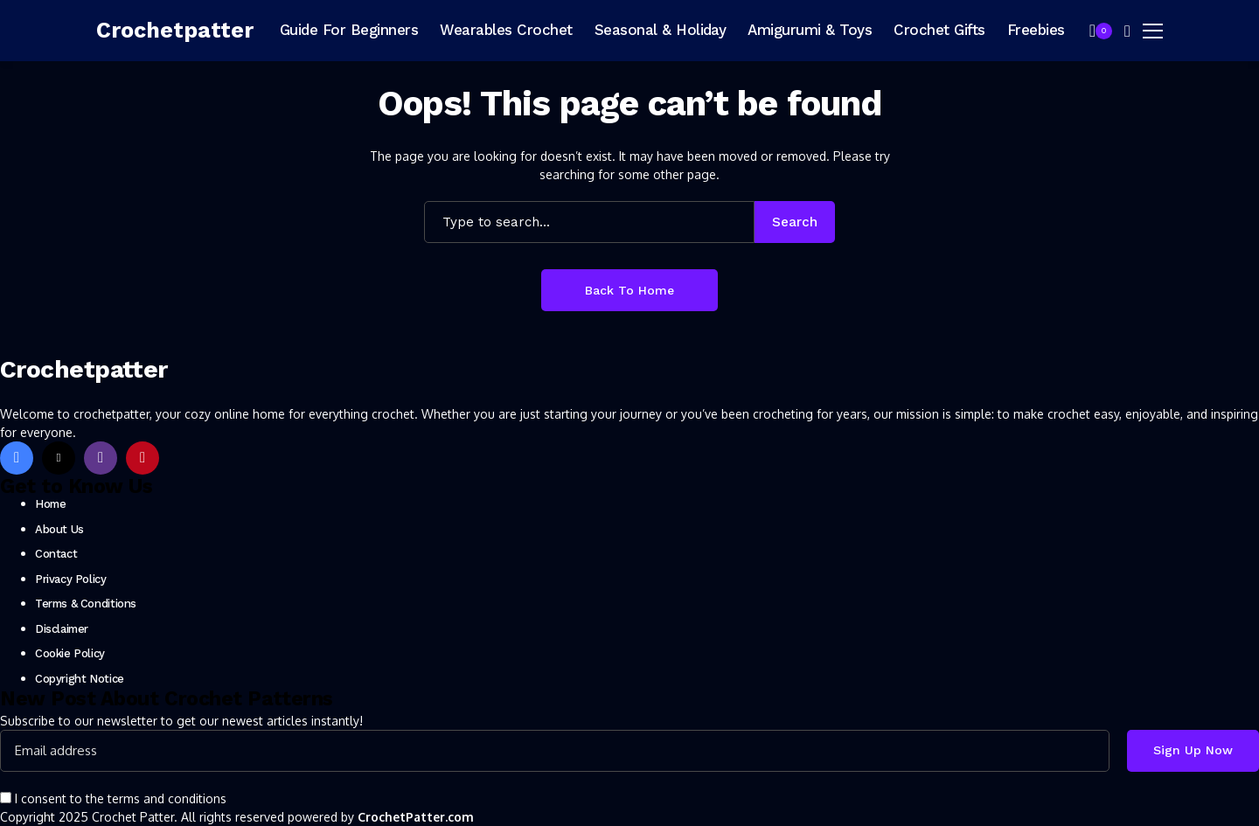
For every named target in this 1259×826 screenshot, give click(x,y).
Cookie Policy (70, 653)
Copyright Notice (79, 678)
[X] (58, 458)
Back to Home (629, 290)
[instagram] (100, 458)
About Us (59, 529)
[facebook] (16, 458)
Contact (56, 553)
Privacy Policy (71, 579)
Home (50, 503)
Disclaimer (61, 628)
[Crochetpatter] (175, 30)
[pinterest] (142, 458)
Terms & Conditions (85, 603)
